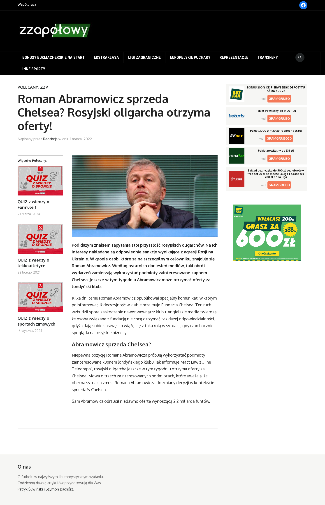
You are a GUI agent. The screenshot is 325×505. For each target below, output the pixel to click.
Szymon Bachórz (59, 489)
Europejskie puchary (190, 57)
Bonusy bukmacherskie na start (53, 57)
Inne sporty (33, 69)
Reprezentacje (234, 57)
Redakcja (50, 139)
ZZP (44, 87)
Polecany (28, 87)
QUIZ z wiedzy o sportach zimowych (36, 321)
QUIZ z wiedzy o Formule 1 (33, 204)
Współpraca (27, 4)
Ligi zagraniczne (144, 57)
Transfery (268, 57)
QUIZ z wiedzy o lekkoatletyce (33, 262)
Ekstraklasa (106, 57)
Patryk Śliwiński (30, 489)
